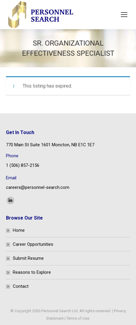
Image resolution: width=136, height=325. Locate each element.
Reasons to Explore (32, 272)
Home (19, 230)
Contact (21, 286)
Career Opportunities (33, 244)
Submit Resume (28, 258)
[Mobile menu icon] (124, 15)
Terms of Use (77, 318)
